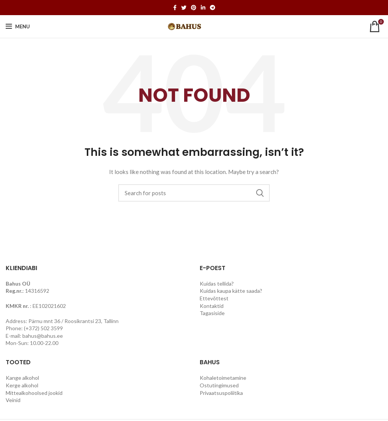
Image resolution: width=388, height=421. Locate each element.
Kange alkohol (22, 377)
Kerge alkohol (22, 385)
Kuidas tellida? (217, 283)
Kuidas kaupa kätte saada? (231, 290)
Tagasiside (212, 313)
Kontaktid (212, 306)
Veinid (13, 400)
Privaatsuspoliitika (221, 393)
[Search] (194, 193)
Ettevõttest (214, 298)
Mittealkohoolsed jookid (34, 393)
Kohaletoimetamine (223, 377)
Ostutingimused (219, 385)
